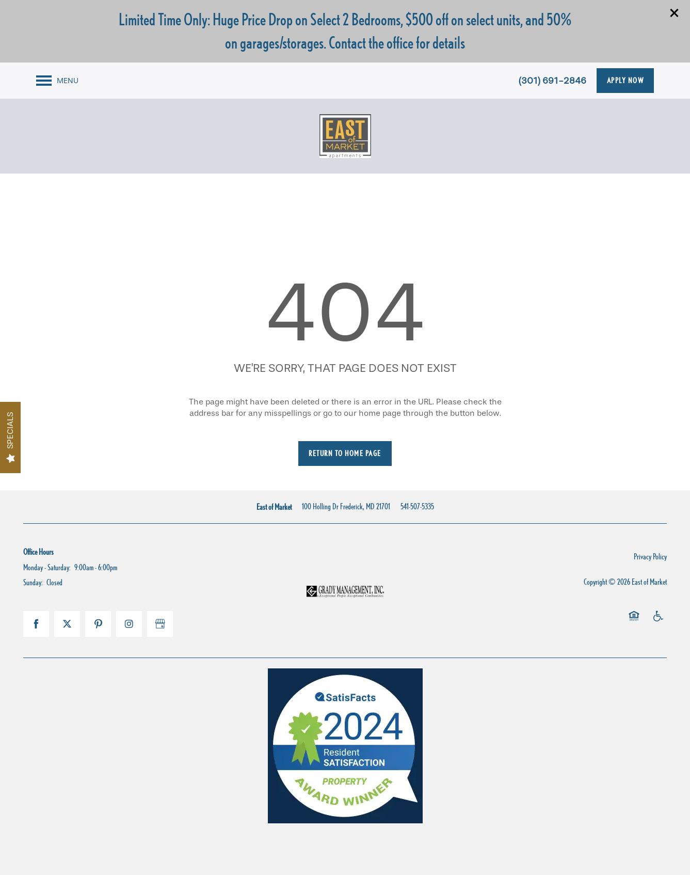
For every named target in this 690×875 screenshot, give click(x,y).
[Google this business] (160, 624)
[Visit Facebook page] (36, 624)
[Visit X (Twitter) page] (67, 624)
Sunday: (33, 582)
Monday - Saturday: (47, 567)
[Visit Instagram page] (129, 624)
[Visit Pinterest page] (98, 624)
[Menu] (57, 80)
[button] (674, 13)
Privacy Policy (650, 556)
